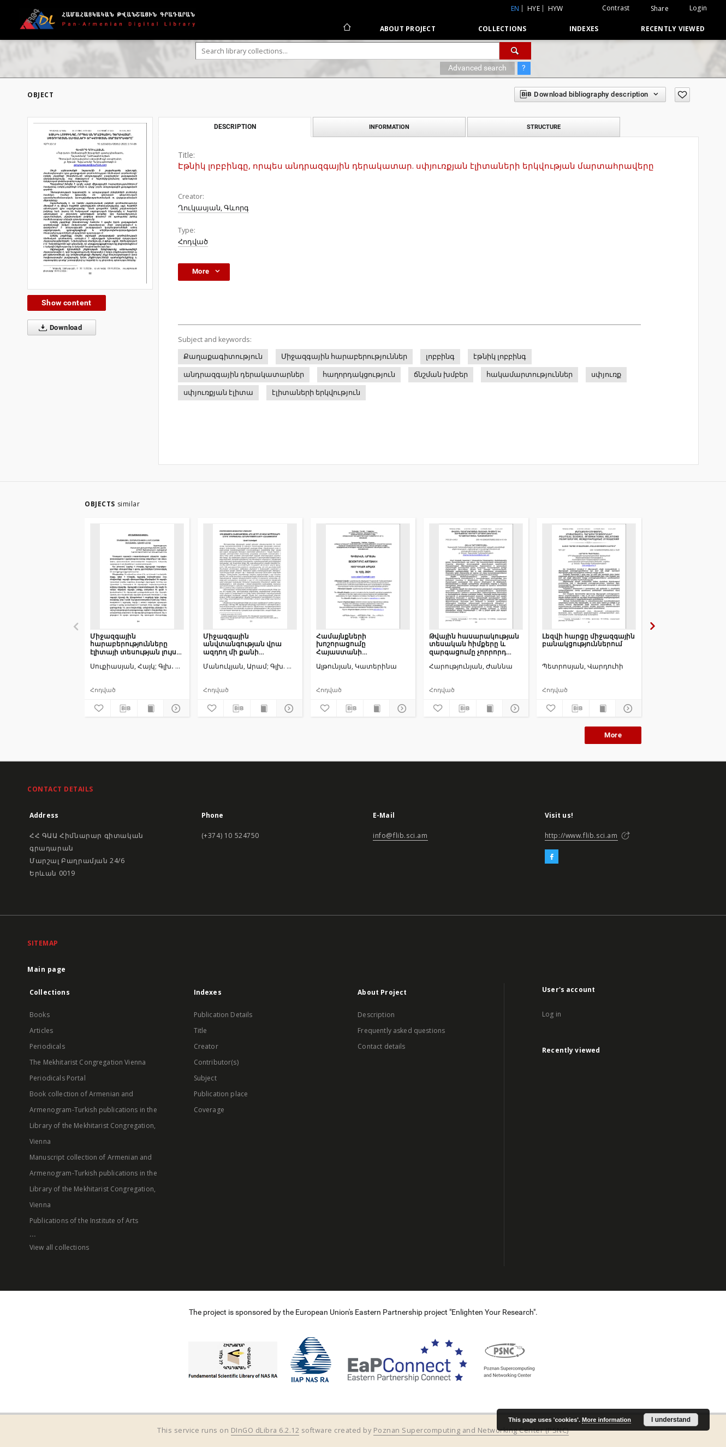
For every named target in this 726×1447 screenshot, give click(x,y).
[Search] (515, 51)
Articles (41, 1030)
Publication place (221, 1093)
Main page (46, 969)
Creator (206, 1046)
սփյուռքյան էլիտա (218, 392)
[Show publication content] (150, 708)
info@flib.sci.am (400, 835)
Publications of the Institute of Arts (84, 1220)
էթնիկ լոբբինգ (499, 356)
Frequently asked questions (401, 1030)
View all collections (59, 1247)
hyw (555, 8)
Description (376, 1014)
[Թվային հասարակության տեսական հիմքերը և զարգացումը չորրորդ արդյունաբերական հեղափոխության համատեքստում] (476, 576)
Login (698, 8)
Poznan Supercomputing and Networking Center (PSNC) (471, 1430)
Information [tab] (389, 127)
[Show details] (175, 708)
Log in (551, 1014)
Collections (502, 28)
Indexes (584, 28)
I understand (671, 1420)
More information (606, 1419)
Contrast (616, 8)
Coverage (209, 1109)
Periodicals (47, 1046)
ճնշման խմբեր (441, 374)
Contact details (381, 1046)
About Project (408, 28)
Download (58, 327)
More (613, 735)
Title (200, 1030)
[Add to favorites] (682, 94)
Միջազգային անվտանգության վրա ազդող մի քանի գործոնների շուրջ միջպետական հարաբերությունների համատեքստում (242, 643)
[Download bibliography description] (123, 708)
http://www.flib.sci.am (581, 835)
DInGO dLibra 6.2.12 (265, 1430)
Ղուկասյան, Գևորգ (213, 207)
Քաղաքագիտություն (223, 356)
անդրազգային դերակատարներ (243, 374)
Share (660, 8)
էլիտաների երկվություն (316, 392)
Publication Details (223, 1014)
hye (533, 8)
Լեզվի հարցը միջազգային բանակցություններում (588, 639)
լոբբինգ (440, 356)
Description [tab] (235, 127)
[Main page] (346, 28)
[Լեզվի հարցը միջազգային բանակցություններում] (589, 576)
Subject (205, 1078)
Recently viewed (673, 28)
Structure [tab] (544, 127)
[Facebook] (551, 857)
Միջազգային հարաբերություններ (344, 356)
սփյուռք (606, 374)
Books (39, 1014)
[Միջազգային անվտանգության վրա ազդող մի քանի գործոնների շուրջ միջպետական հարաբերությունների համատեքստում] (250, 576)
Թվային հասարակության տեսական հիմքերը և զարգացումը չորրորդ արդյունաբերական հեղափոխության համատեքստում (474, 643)
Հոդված (193, 241)
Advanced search (477, 67)
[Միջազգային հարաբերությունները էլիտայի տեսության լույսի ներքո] (137, 576)
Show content (66, 302)
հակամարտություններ (529, 374)
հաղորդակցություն (359, 374)
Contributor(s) (216, 1062)
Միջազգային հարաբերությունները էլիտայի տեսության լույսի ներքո (135, 643)
